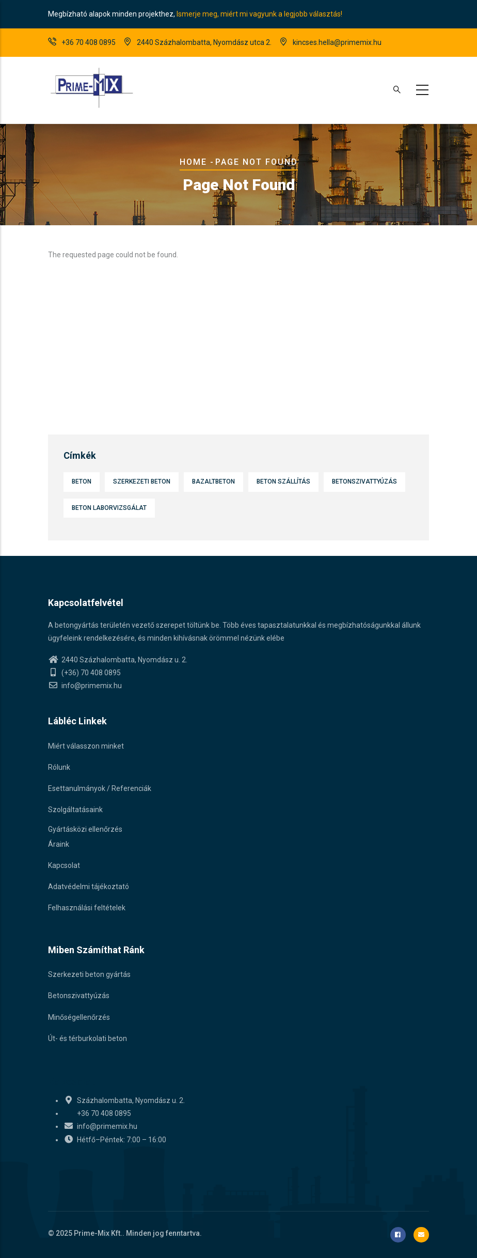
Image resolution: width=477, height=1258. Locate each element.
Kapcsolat (64, 865)
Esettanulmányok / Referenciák (99, 788)
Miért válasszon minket (86, 746)
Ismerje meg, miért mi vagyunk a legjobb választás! (259, 14)
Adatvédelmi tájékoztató (88, 886)
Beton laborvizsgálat (109, 507)
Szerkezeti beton (141, 481)
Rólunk (59, 767)
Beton (81, 481)
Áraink (58, 844)
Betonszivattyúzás (364, 481)
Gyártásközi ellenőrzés (85, 829)
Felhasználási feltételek (86, 908)
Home (193, 162)
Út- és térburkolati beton (87, 1038)
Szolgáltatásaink (75, 809)
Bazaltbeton (213, 481)
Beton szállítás (283, 481)
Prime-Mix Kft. (98, 1233)
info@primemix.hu (85, 685)
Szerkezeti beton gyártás (89, 974)
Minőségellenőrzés (79, 1017)
